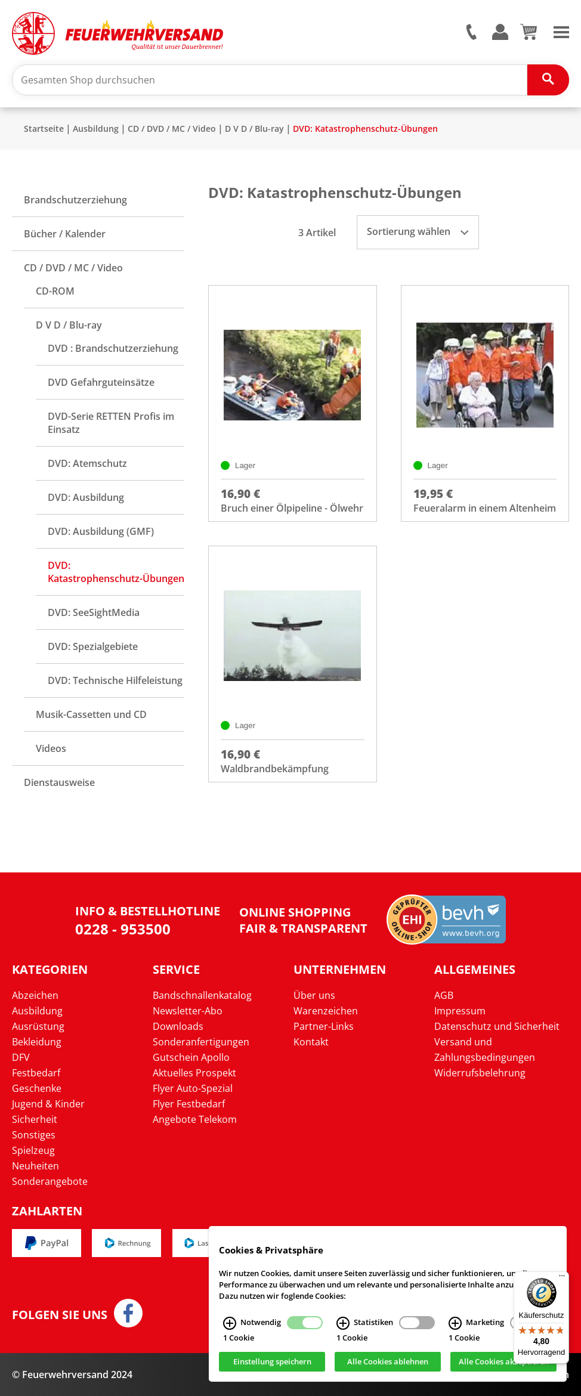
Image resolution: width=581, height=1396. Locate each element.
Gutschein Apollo (191, 1057)
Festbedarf (36, 1072)
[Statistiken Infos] (343, 1323)
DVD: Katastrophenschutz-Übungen (365, 128)
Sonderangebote (50, 1181)
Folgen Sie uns (59, 1315)
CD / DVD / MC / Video (172, 128)
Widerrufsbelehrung (480, 1072)
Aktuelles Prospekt (194, 1072)
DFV (21, 1057)
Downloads (178, 1026)
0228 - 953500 (123, 929)
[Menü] (562, 1278)
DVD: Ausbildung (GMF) (101, 531)
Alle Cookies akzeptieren (504, 1362)
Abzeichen (35, 995)
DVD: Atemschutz (87, 463)
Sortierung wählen (417, 231)
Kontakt (311, 1041)
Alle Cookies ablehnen (387, 1362)
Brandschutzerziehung (75, 199)
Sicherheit (34, 1119)
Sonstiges (33, 1134)
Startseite (44, 128)
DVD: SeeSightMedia (94, 612)
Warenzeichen (325, 1010)
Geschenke (36, 1088)
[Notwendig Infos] (229, 1323)
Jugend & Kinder (48, 1103)
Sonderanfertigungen (201, 1041)
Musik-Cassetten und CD (91, 714)
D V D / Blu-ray (254, 128)
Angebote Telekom (195, 1119)
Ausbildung (96, 128)
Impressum (460, 1010)
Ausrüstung (38, 1026)
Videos (51, 748)
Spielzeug (33, 1150)
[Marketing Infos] (455, 1323)
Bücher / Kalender (65, 233)
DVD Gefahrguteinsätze (101, 382)
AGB (443, 995)
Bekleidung (36, 1041)
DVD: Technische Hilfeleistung (115, 680)
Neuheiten (35, 1165)
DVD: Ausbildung (86, 497)
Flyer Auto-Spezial (193, 1088)
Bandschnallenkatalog (202, 995)
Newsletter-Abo (187, 1010)
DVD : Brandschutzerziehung (113, 348)
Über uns (314, 995)
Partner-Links (323, 1026)
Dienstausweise (59, 782)
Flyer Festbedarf (189, 1103)
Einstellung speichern (272, 1362)
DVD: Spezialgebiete (93, 646)
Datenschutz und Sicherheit (497, 1026)
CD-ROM (55, 291)
